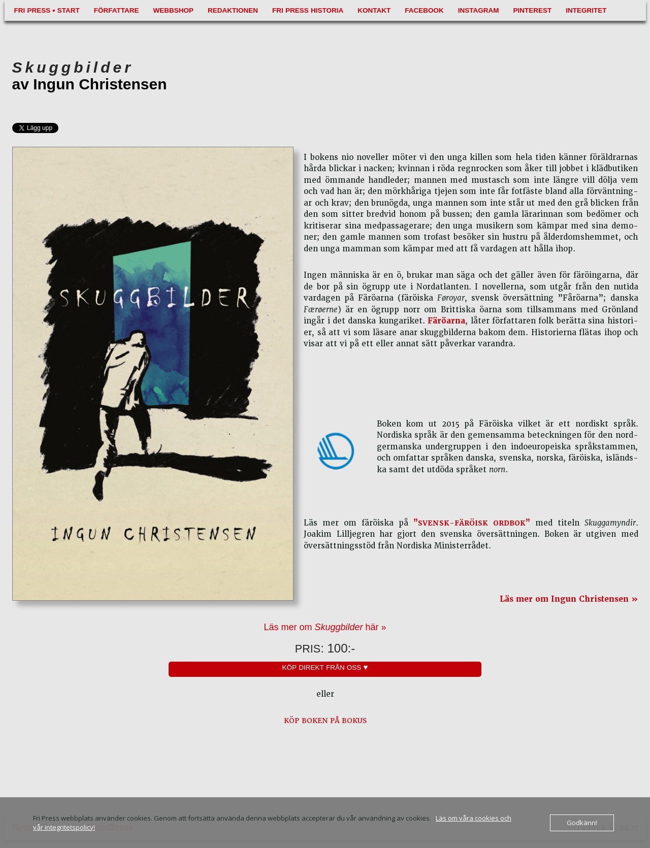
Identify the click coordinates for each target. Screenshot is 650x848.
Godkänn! (582, 822)
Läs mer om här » (325, 627)
